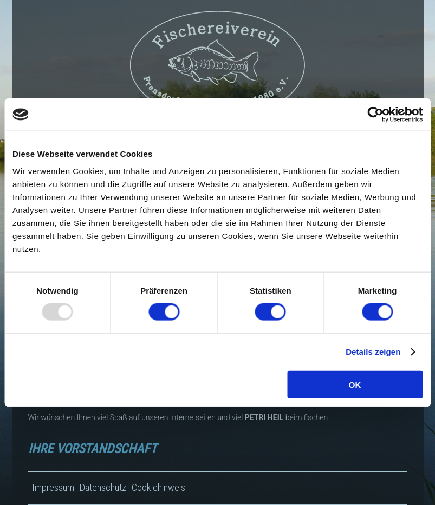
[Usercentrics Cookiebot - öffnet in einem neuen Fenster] (375, 115)
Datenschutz (103, 487)
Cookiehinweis (158, 487)
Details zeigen (373, 351)
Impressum (53, 487)
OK (355, 384)
